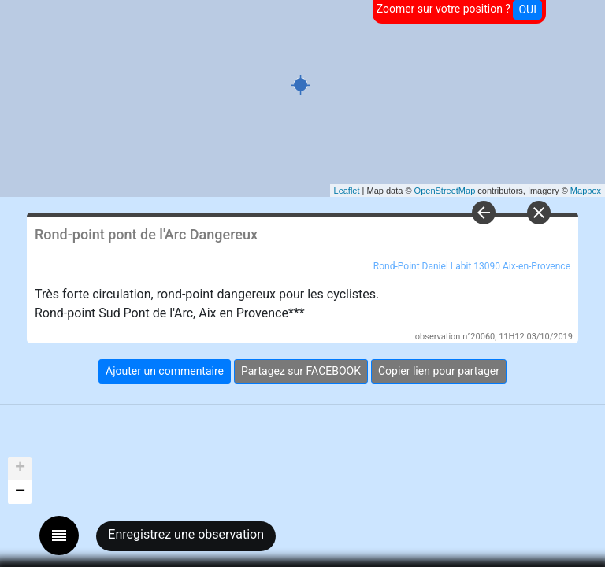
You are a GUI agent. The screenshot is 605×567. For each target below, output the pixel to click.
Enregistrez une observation (186, 534)
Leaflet (347, 190)
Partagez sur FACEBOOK (301, 371)
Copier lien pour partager (438, 371)
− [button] (20, 492)
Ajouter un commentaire (165, 371)
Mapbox (585, 190)
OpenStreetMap (445, 190)
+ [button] (20, 468)
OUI (527, 9)
